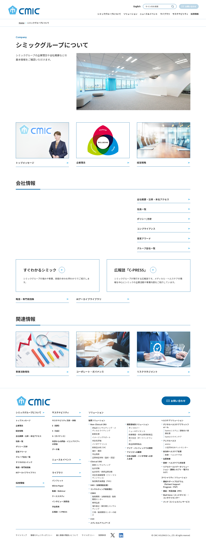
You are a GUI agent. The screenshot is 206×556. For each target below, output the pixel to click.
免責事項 (102, 546)
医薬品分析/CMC (99, 458)
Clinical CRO (96, 472)
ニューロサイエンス (137, 442)
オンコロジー (134, 439)
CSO (92, 530)
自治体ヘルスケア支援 (172, 462)
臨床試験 (96, 479)
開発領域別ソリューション (138, 435)
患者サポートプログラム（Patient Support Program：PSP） (173, 495)
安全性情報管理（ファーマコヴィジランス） (104, 487)
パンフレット (57, 492)
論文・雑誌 (96, 462)
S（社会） (56, 442)
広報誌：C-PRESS (59, 523)
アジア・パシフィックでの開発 (140, 459)
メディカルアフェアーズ (100, 534)
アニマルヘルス (169, 452)
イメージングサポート (101, 448)
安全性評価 (96, 452)
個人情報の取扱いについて (67, 546)
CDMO (93, 504)
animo (167, 455)
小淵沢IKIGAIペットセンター (176, 458)
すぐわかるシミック (24, 473)
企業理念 (19, 437)
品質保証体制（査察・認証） (104, 469)
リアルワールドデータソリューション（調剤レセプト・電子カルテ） (176, 481)
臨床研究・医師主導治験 (102, 483)
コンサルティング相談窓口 (101, 500)
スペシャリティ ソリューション (174, 488)
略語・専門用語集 (23, 478)
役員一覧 (19, 452)
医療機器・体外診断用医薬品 (141, 445)
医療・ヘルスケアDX (173, 466)
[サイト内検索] (156, 6)
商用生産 (96, 514)
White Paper (57, 497)
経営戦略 (19, 442)
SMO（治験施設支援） (99, 496)
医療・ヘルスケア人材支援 (174, 474)
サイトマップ (21, 546)
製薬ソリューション (97, 431)
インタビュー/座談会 (60, 512)
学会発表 (55, 518)
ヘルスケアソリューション (172, 431)
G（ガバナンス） (59, 447)
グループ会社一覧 (23, 468)
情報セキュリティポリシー (41, 546)
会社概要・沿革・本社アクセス (28, 447)
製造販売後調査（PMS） (102, 492)
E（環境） (56, 437)
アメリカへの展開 (134, 463)
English (136, 6)
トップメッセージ (23, 431)
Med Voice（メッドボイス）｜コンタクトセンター (176, 507)
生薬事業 (166, 470)
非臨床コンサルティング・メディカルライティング (104, 440)
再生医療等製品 (135, 455)
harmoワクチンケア (173, 448)
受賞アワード (21, 463)
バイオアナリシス (99, 455)
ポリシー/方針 (22, 457)
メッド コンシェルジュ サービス (176, 513)
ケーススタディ (58, 507)
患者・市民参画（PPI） (173, 502)
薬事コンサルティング (101, 476)
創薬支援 (96, 445)
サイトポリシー (88, 546)
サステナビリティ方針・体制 (64, 431)
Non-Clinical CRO (98, 435)
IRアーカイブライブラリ (26, 484)
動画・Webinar (58, 502)
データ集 (55, 460)
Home (21, 22)
